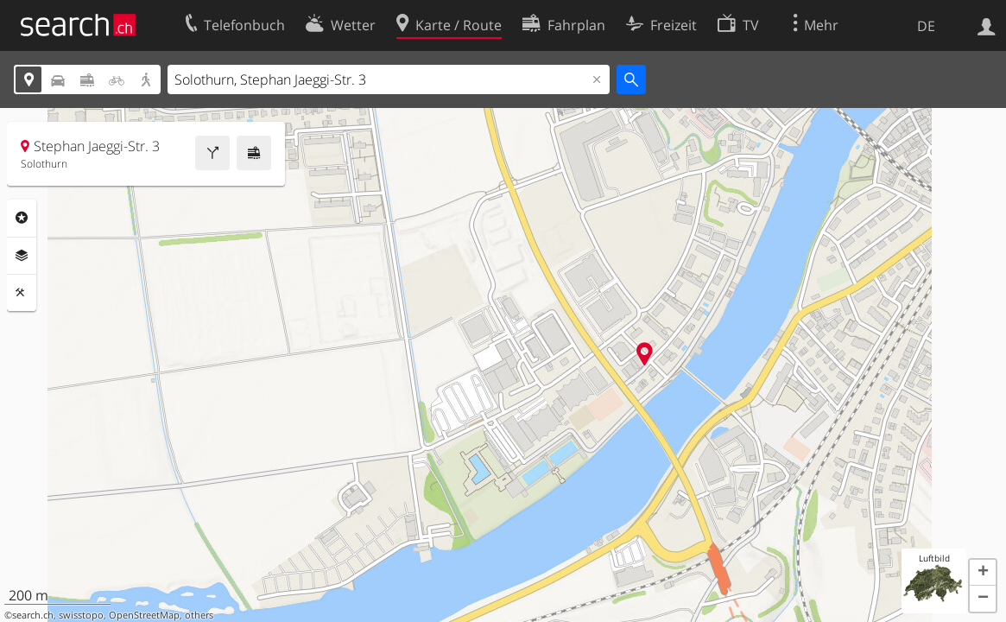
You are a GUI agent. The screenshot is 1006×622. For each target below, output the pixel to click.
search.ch (33, 615)
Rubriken (21, 218)
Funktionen (21, 293)
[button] (983, 573)
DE (926, 25)
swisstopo (81, 615)
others (199, 615)
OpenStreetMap (144, 615)
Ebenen (21, 256)
